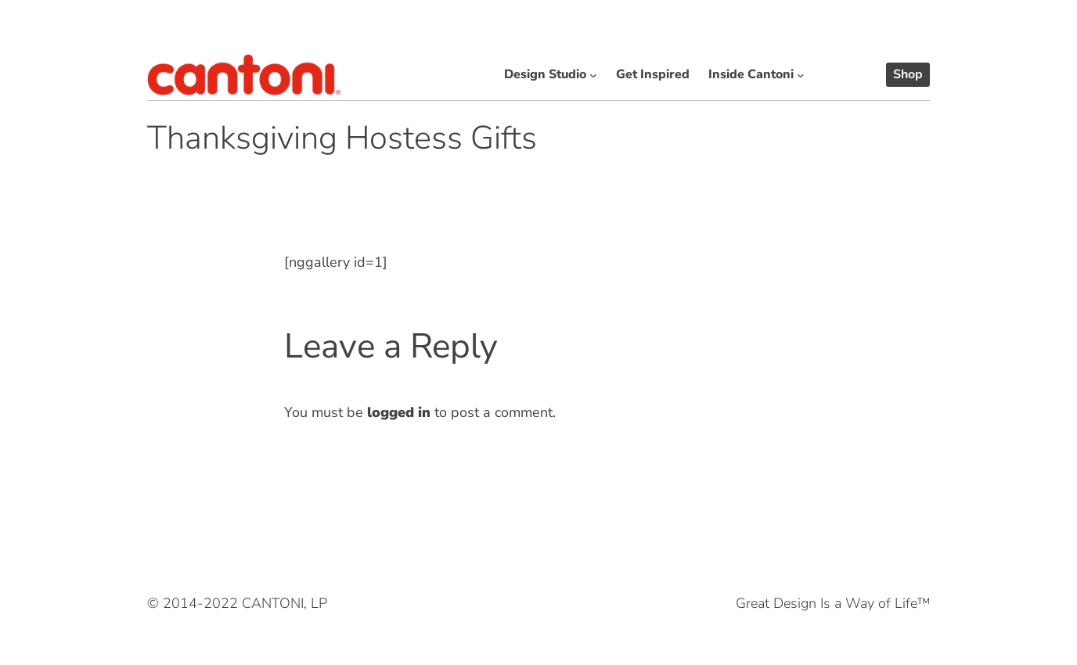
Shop (908, 74)
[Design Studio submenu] (593, 75)
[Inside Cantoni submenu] (801, 75)
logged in (398, 412)
